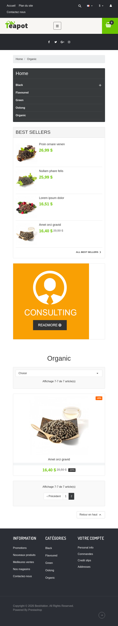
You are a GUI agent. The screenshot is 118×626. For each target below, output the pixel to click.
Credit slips (84, 560)
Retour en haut (91, 515)
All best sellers (89, 252)
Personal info (85, 547)
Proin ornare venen (52, 144)
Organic (21, 115)
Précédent (53, 496)
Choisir (59, 373)
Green (19, 100)
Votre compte (91, 538)
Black (19, 85)
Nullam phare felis (51, 171)
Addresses (84, 566)
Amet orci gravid (50, 224)
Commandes (85, 554)
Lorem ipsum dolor (51, 198)
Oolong (20, 107)
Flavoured (22, 92)
